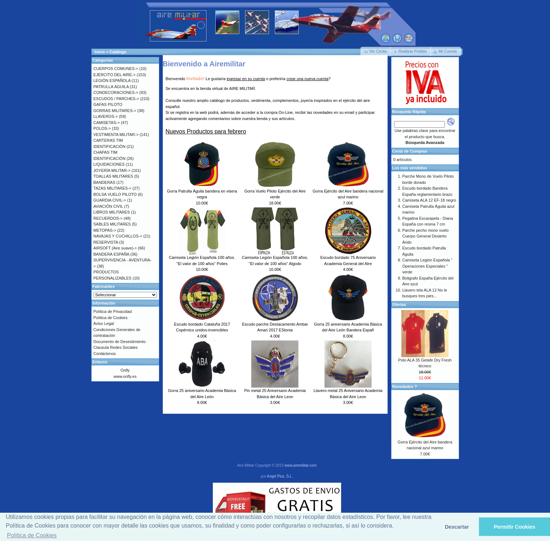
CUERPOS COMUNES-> (116, 68)
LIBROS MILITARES (112, 212)
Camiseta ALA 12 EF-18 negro (429, 200)
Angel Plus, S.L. (280, 476)
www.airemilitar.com (301, 465)
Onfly (125, 370)
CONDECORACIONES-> (116, 92)
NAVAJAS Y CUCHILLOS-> (118, 236)
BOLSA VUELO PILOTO (115, 194)
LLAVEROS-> (106, 116)
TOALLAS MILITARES (113, 176)
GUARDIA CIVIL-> (110, 200)
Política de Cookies (111, 317)
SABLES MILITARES (112, 224)
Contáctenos (105, 353)
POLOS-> (102, 128)
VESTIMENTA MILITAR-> (116, 134)
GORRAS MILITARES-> (115, 110)
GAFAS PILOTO (108, 104)
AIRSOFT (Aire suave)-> (115, 248)
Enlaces (100, 362)
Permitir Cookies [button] (514, 527)
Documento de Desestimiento (120, 341)
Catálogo (118, 52)
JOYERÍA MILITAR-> (112, 170)
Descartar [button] (457, 527)
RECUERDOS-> (108, 218)
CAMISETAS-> (107, 122)
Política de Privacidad (113, 311)
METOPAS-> (105, 230)
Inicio (100, 52)
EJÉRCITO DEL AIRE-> (115, 75)
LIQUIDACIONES (109, 164)
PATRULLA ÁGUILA (111, 86)
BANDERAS (105, 182)
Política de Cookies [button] (32, 535)
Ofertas (399, 304)
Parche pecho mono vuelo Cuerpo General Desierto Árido (425, 236)
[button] (375, 51)
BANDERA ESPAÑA (111, 254)
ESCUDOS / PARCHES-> (116, 98)
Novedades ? (404, 386)
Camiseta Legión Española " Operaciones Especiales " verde (427, 266)
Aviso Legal (104, 323)
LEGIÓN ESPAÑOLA (112, 80)
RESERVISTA (106, 242)
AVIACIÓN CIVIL (108, 206)
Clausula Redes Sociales (116, 347)
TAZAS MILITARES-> (113, 188)
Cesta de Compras (409, 151)
